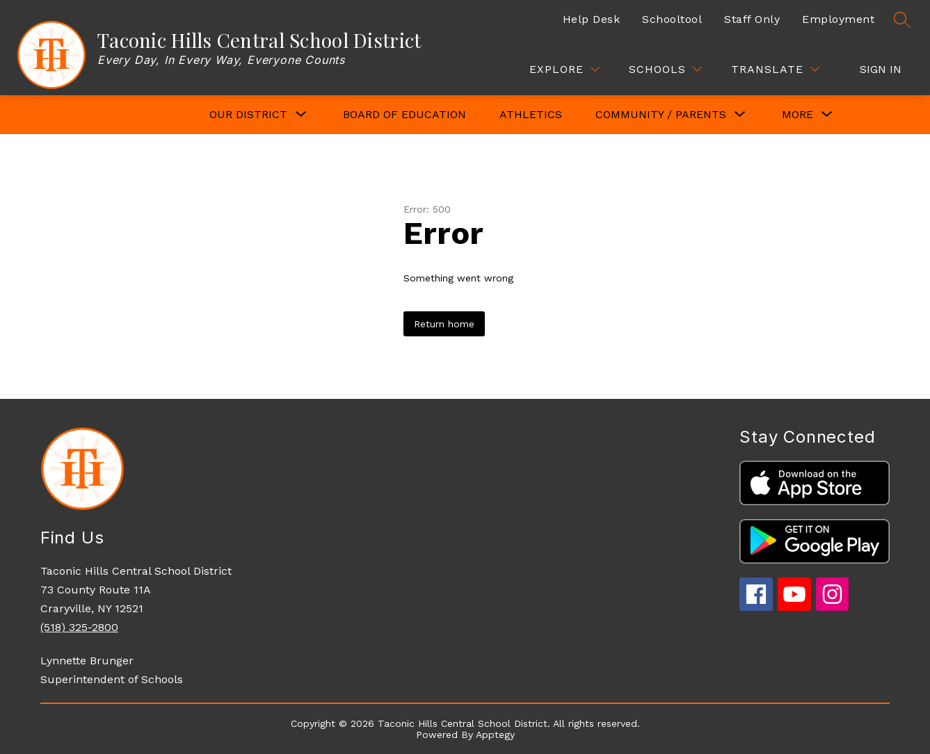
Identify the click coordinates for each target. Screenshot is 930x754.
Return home (444, 323)
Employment (838, 19)
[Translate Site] (775, 69)
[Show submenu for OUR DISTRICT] (248, 114)
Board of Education (404, 114)
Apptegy (495, 734)
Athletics (530, 114)
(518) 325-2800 (79, 627)
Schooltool (672, 19)
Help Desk (591, 19)
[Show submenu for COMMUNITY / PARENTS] (660, 114)
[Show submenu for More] (797, 114)
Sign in (880, 69)
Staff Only (752, 19)
